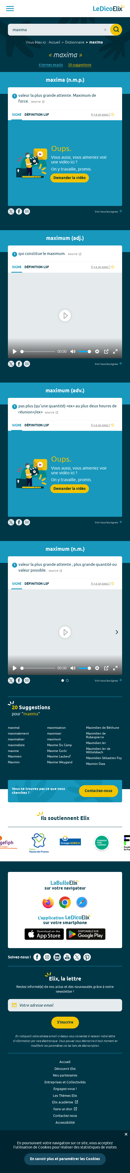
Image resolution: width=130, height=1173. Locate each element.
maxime (13, 751)
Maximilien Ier (96, 743)
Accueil (54, 42)
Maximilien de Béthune (102, 728)
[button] (62, 680)
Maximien (15, 756)
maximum (54, 739)
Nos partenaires (65, 1075)
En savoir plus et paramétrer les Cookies (65, 1159)
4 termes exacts (51, 65)
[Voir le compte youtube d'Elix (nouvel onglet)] (67, 957)
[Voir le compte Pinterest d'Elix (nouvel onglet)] (87, 957)
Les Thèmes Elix (65, 1095)
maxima (96, 42)
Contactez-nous (98, 791)
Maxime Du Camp (59, 745)
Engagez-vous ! (65, 1089)
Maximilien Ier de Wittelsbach (98, 750)
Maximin (14, 762)
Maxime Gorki (57, 751)
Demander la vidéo (69, 178)
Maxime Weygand (59, 762)
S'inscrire (65, 1022)
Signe (16, 115)
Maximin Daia (95, 764)
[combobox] (65, 30)
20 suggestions (79, 65)
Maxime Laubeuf (59, 756)
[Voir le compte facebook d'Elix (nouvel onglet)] (37, 957)
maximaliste (16, 745)
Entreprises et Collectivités (65, 1082)
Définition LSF (36, 115)
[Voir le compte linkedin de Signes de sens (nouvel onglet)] (57, 957)
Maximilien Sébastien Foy (104, 758)
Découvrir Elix (65, 1068)
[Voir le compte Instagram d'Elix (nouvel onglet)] (47, 957)
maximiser (54, 733)
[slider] (37, 351)
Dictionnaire (74, 42)
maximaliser (16, 739)
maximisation (56, 728)
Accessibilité (65, 1122)
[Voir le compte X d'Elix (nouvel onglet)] (77, 957)
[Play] (15, 351)
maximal (13, 728)
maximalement (18, 733)
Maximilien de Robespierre (96, 735)
